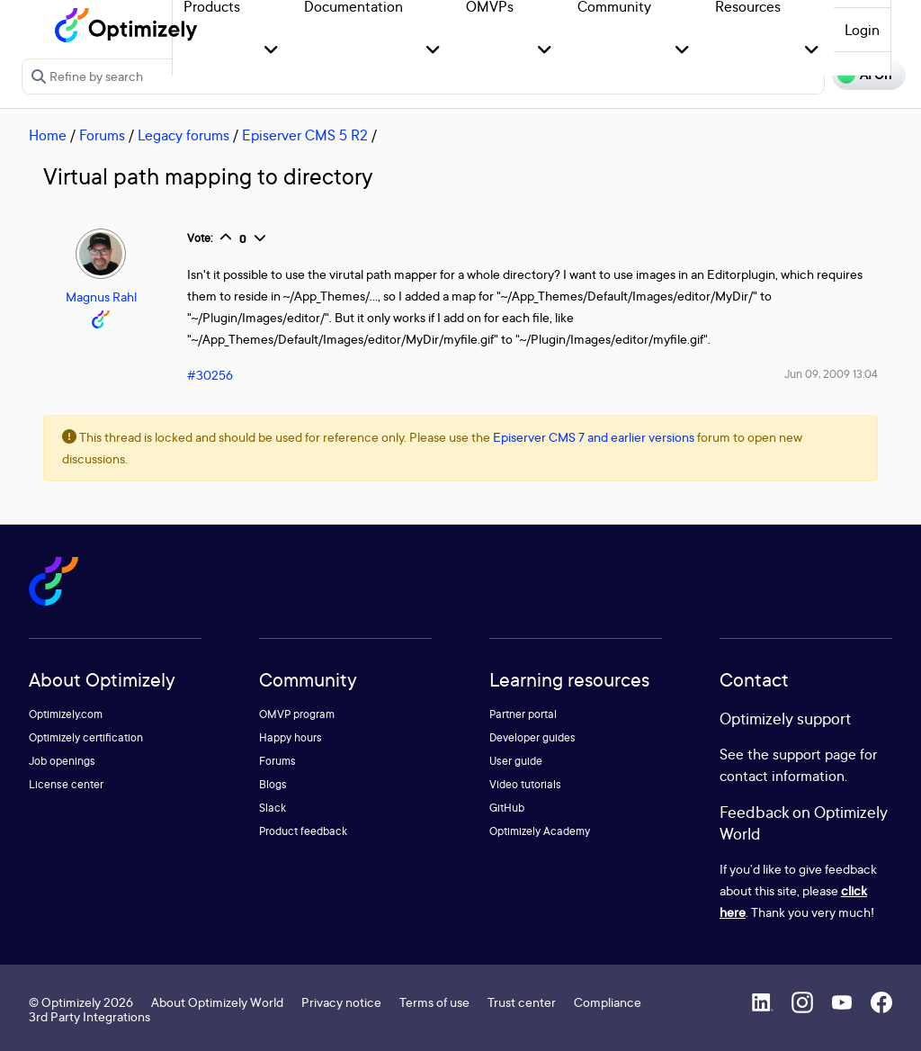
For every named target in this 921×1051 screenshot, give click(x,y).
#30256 (210, 374)
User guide (515, 760)
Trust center (521, 1002)
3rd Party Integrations (89, 1016)
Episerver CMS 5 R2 (305, 135)
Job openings (62, 760)
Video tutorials (525, 784)
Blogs (273, 784)
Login (862, 30)
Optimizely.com (66, 714)
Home (48, 135)
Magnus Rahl (101, 296)
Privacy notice (341, 1002)
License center (66, 784)
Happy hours (290, 737)
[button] (271, 51)
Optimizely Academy (539, 831)
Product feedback (303, 831)
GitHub (506, 807)
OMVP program (297, 714)
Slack (272, 807)
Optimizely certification (86, 737)
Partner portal (523, 714)
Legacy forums (183, 135)
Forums (102, 135)
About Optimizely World (217, 1002)
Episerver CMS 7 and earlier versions (593, 436)
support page (814, 754)
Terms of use (434, 1002)
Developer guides (532, 737)
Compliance (607, 1002)
